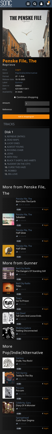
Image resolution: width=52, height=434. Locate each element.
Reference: (7, 109)
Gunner (19, 82)
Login (18, 69)
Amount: (6, 103)
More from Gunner (20, 262)
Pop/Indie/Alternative (26, 73)
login (46, 209)
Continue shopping (26, 97)
